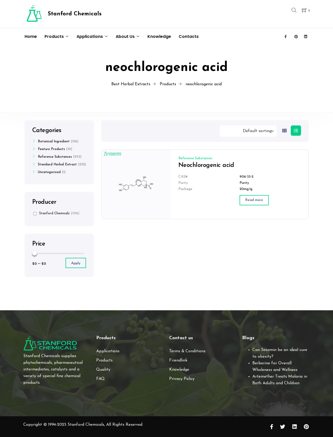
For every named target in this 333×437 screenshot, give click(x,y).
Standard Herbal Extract (57, 164)
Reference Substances (195, 158)
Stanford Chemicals (56, 213)
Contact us (181, 338)
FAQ (100, 379)
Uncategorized (49, 172)
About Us (125, 36)
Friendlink (178, 360)
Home (31, 36)
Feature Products (51, 149)
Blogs (248, 338)
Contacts (189, 36)
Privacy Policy (182, 379)
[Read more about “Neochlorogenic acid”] (254, 200)
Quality (103, 370)
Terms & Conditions (187, 351)
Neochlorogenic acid (206, 165)
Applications (90, 36)
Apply (75, 263)
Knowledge (159, 36)
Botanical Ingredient (54, 141)
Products (54, 36)
